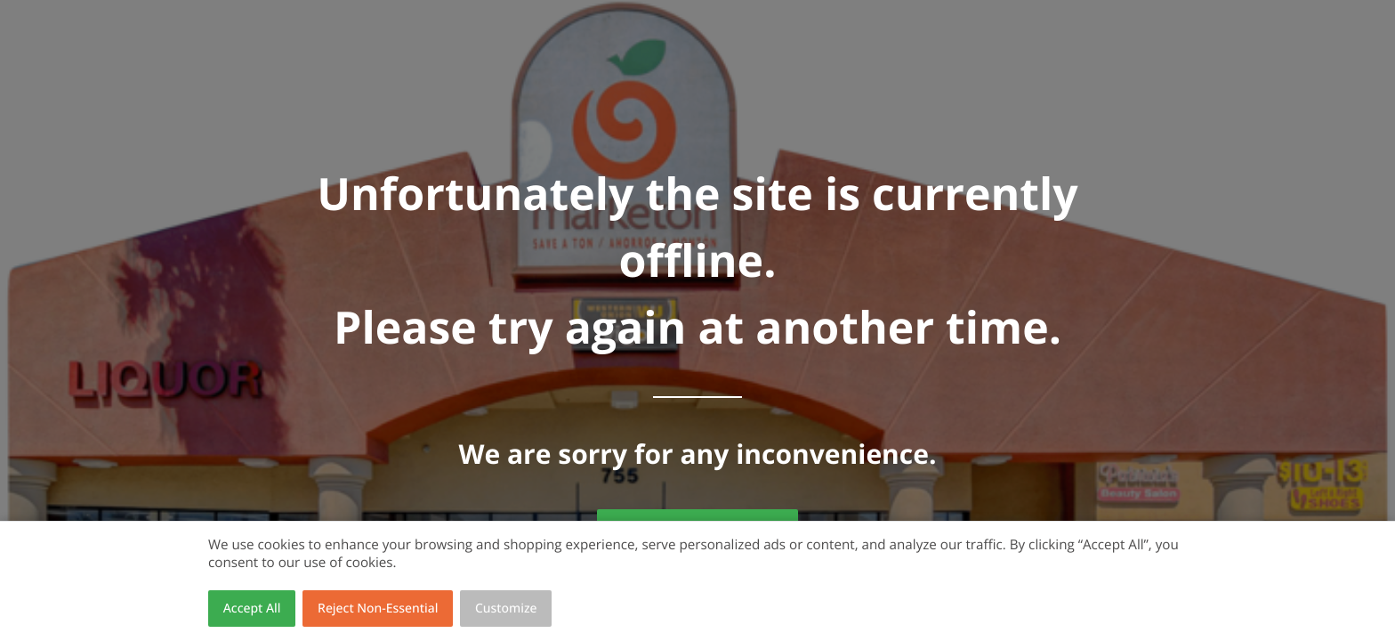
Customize (506, 608)
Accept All (252, 608)
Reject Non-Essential (378, 608)
